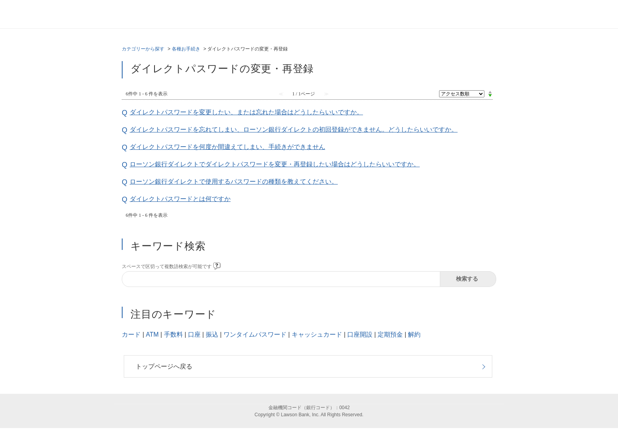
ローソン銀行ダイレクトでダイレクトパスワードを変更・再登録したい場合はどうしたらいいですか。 (275, 164)
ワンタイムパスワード (255, 334)
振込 (212, 334)
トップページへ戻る (164, 366)
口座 (194, 334)
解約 (414, 334)
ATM (152, 334)
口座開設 (359, 334)
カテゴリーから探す (143, 49)
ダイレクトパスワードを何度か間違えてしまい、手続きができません (227, 146)
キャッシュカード (317, 334)
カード (131, 334)
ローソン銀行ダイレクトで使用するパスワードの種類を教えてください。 (234, 181)
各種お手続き (186, 49)
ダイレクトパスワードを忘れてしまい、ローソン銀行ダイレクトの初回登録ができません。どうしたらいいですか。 (294, 129)
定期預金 (390, 334)
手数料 (173, 334)
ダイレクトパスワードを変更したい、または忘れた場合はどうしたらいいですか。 (246, 112)
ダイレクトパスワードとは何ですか (180, 199)
